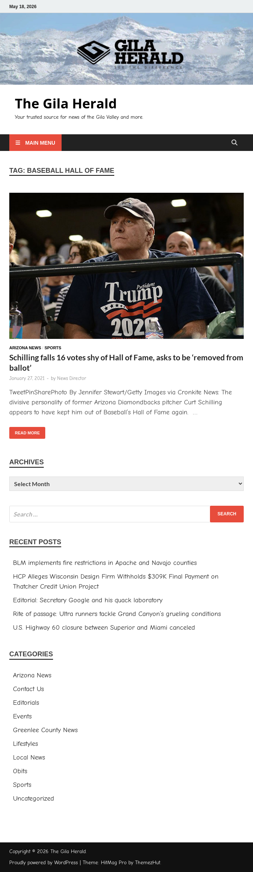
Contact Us (28, 689)
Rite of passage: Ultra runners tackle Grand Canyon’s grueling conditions (117, 614)
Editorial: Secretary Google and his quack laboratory (87, 600)
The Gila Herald (66, 103)
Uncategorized (33, 798)
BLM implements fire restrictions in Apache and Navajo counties (105, 563)
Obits (20, 771)
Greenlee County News (45, 730)
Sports (53, 348)
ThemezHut (147, 862)
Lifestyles (25, 744)
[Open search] (234, 143)
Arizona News (25, 348)
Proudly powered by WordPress (43, 862)
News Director (71, 378)
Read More (24, 431)
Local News (29, 757)
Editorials (26, 703)
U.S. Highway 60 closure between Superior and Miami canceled (104, 628)
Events (22, 716)
